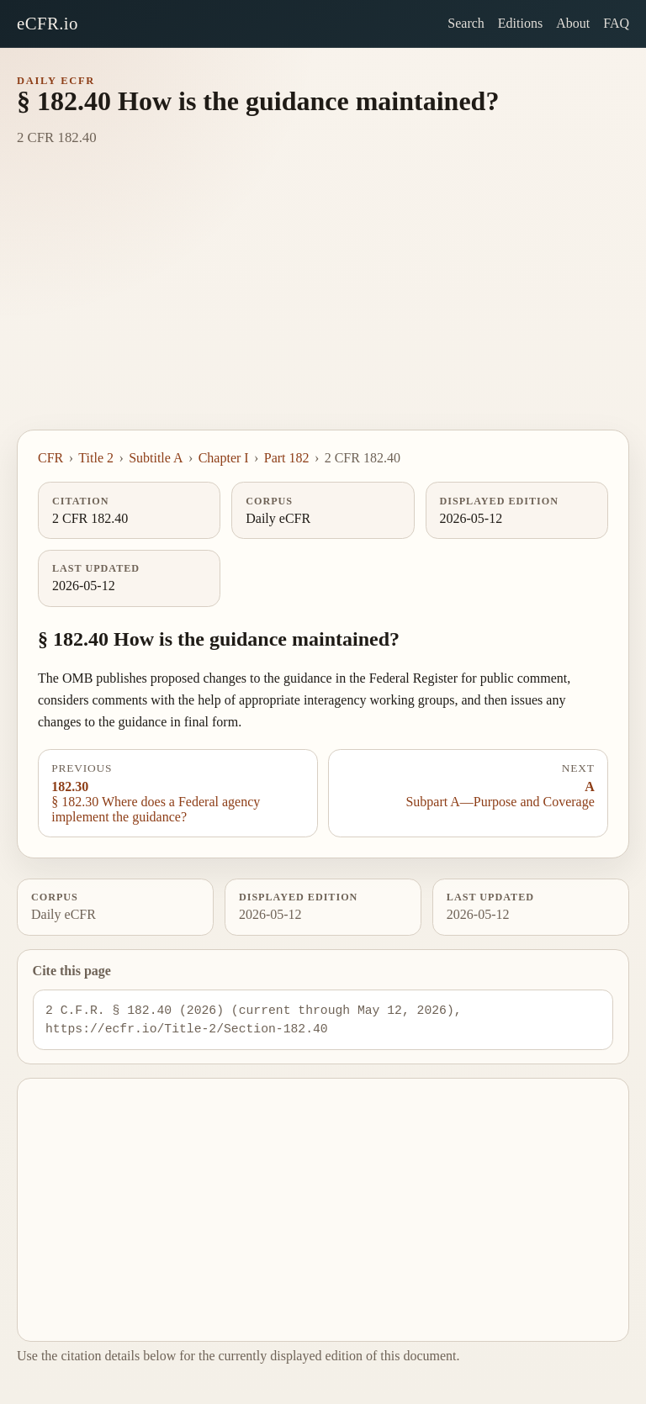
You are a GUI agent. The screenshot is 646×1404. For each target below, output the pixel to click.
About (573, 23)
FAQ (616, 23)
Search (465, 23)
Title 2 (96, 458)
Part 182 (287, 458)
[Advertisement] (323, 303)
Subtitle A (156, 458)
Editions (520, 23)
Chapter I (224, 458)
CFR (50, 458)
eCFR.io (47, 23)
